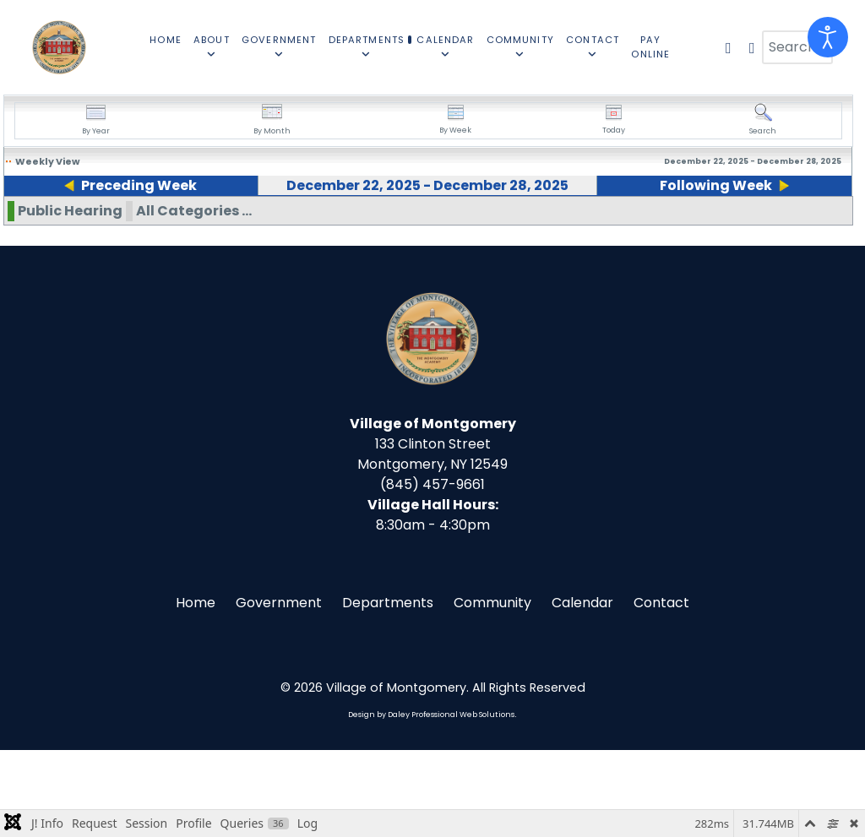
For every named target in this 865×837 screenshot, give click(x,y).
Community (492, 689)
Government (279, 689)
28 (739, 224)
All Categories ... (194, 297)
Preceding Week (133, 185)
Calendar (582, 689)
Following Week (721, 185)
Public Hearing (70, 297)
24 (254, 224)
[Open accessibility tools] (828, 37)
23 (132, 224)
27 (618, 224)
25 (375, 224)
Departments (387, 689)
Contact (661, 689)
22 (11, 224)
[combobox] (797, 47)
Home (195, 689)
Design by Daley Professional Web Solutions (431, 801)
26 (496, 224)
